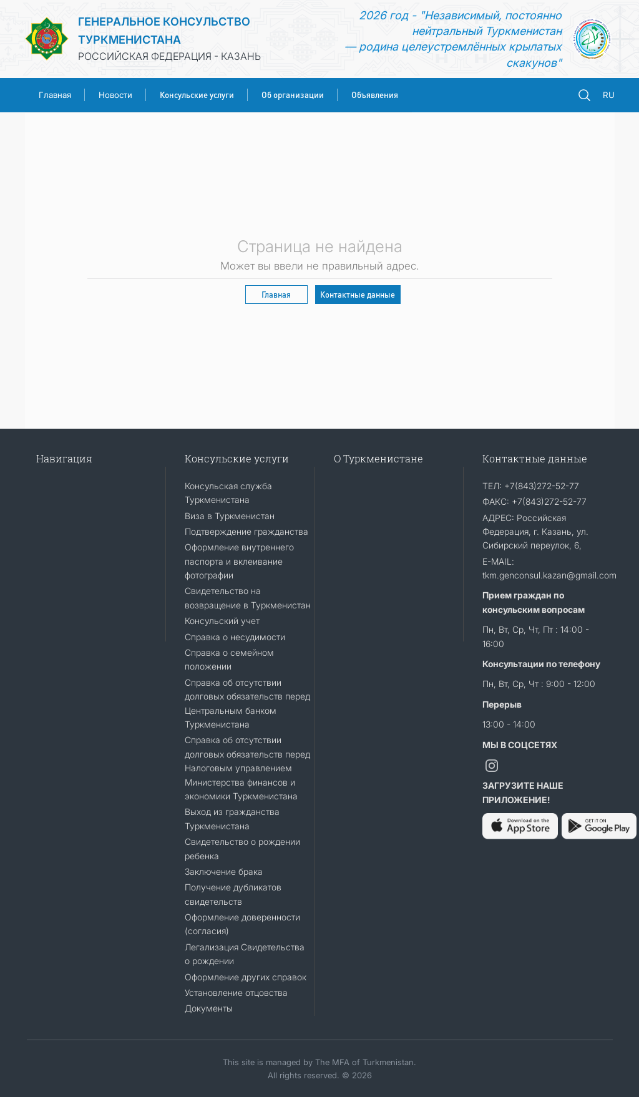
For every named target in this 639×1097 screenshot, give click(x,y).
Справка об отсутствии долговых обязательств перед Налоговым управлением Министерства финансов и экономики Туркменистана (247, 767)
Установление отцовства (236, 992)
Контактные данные (357, 294)
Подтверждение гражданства (246, 531)
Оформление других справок (245, 977)
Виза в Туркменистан (230, 515)
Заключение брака (224, 871)
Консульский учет (222, 620)
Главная (55, 95)
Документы (209, 1008)
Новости (115, 95)
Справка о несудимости (235, 636)
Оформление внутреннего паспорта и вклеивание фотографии (239, 561)
